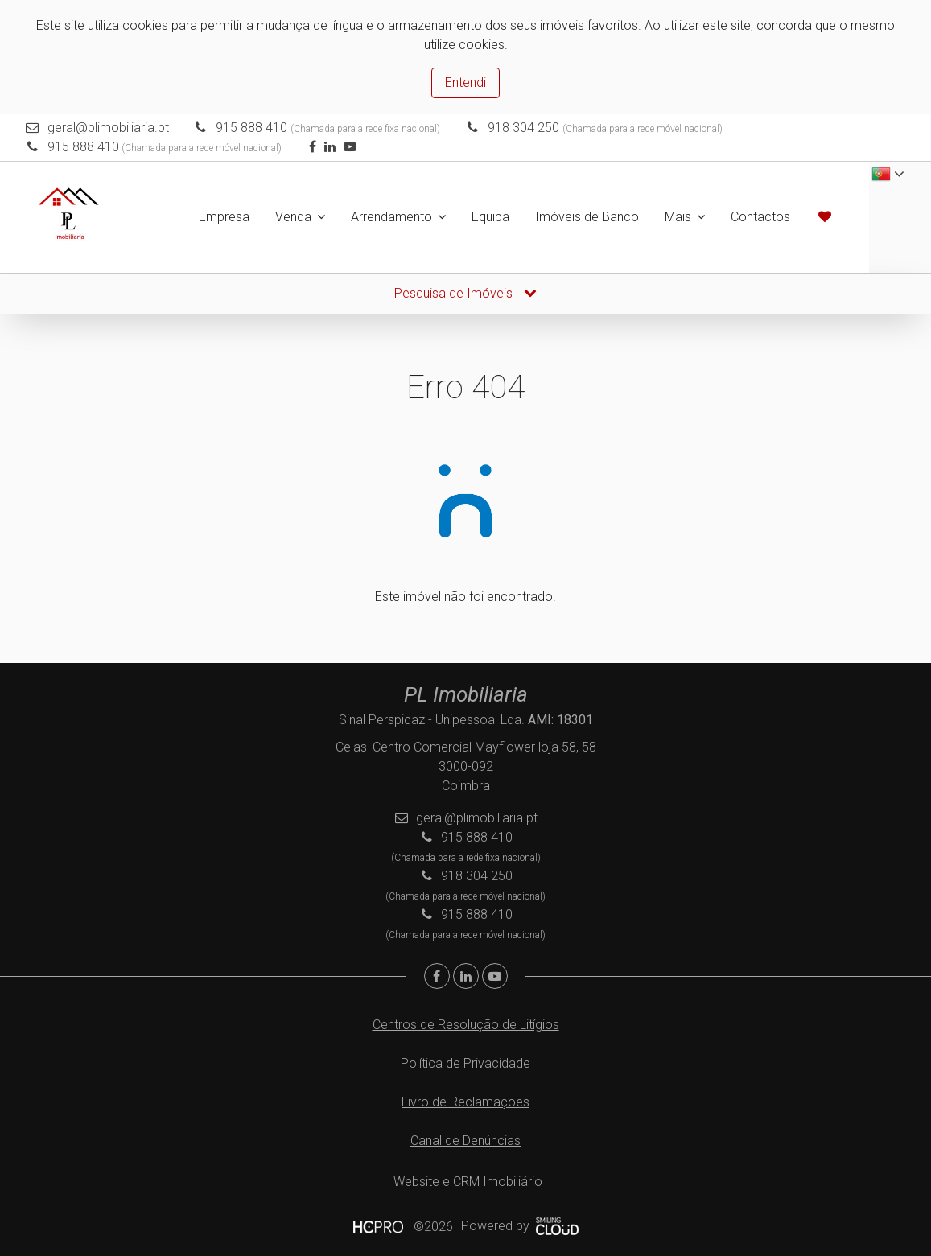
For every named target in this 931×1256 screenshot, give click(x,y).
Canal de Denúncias (465, 1140)
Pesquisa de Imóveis (465, 293)
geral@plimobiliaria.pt (108, 127)
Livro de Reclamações (465, 1102)
